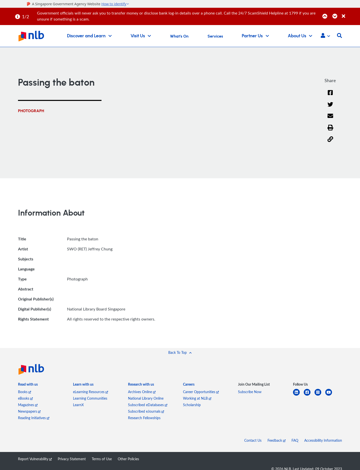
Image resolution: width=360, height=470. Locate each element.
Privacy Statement (72, 458)
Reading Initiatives (33, 417)
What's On (179, 36)
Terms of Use (102, 458)
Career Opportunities (201, 391)
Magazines (28, 404)
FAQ (295, 440)
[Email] (330, 119)
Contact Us (253, 440)
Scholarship (192, 404)
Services (215, 36)
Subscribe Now (250, 391)
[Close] (350, 13)
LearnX (78, 404)
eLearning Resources (90, 391)
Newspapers (29, 411)
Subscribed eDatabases (147, 404)
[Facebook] (330, 96)
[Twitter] (330, 107)
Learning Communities (90, 398)
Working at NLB (197, 398)
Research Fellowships (144, 417)
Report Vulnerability (35, 458)
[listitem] (28, 385)
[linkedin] (298, 395)
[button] (325, 36)
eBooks (25, 398)
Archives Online (142, 391)
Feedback (277, 440)
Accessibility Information (323, 440)
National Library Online (146, 398)
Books (24, 391)
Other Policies (128, 458)
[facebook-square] (309, 395)
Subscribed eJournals (146, 411)
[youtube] (330, 395)
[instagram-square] (319, 395)
